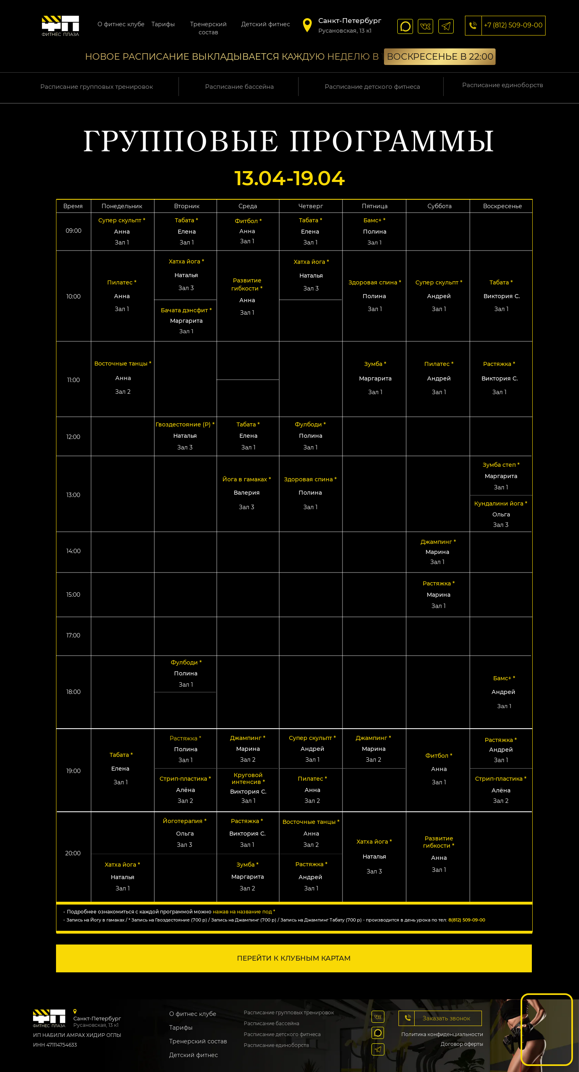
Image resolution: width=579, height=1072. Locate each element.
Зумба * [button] (375, 364)
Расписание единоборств (502, 85)
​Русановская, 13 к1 (344, 30)
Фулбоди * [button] (310, 424)
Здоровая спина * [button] (310, 479)
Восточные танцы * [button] (311, 821)
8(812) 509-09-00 (466, 920)
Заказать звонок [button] (446, 1018)
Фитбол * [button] (248, 221)
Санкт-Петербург (349, 21)
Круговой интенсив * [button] (248, 778)
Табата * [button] (121, 755)
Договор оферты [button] (462, 1044)
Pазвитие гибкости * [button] (438, 842)
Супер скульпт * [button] (121, 220)
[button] (414, 1018)
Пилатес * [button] (439, 364)
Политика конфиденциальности (442, 1034)
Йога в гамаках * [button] (246, 479)
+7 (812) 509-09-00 (513, 25)
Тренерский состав (198, 1041)
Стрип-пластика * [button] (185, 778)
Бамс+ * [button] (504, 678)
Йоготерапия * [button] (185, 821)
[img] (60, 26)
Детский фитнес (265, 24)
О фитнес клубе (121, 24)
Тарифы (163, 24)
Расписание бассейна (239, 86)
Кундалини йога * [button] (500, 503)
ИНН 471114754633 (55, 1045)
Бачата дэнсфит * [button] (186, 310)
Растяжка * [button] (499, 364)
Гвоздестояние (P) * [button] (185, 424)
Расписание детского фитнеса (372, 86)
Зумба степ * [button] (501, 464)
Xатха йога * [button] (374, 841)
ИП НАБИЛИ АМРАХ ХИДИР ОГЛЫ (77, 1035)
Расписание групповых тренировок (96, 86)
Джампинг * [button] (438, 541)
